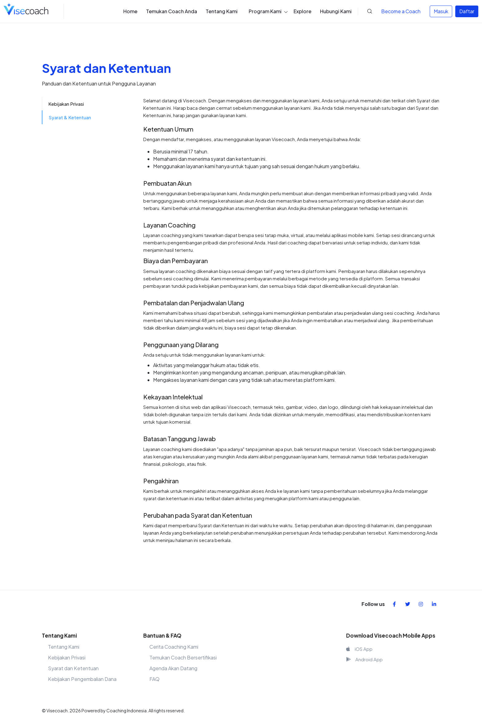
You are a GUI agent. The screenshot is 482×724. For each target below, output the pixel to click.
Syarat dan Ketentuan (73, 668)
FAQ (154, 679)
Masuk (441, 11)
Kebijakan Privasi (66, 104)
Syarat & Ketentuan (70, 117)
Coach (401, 11)
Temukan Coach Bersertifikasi (183, 657)
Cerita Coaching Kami (173, 646)
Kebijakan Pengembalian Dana (82, 679)
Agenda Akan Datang (173, 668)
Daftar (466, 11)
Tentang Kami (63, 646)
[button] (365, 11)
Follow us (373, 604)
